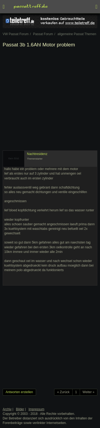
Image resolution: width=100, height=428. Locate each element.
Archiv (7, 409)
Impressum (36, 409)
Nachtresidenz (37, 154)
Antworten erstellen (19, 392)
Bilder (20, 409)
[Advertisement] (50, 100)
